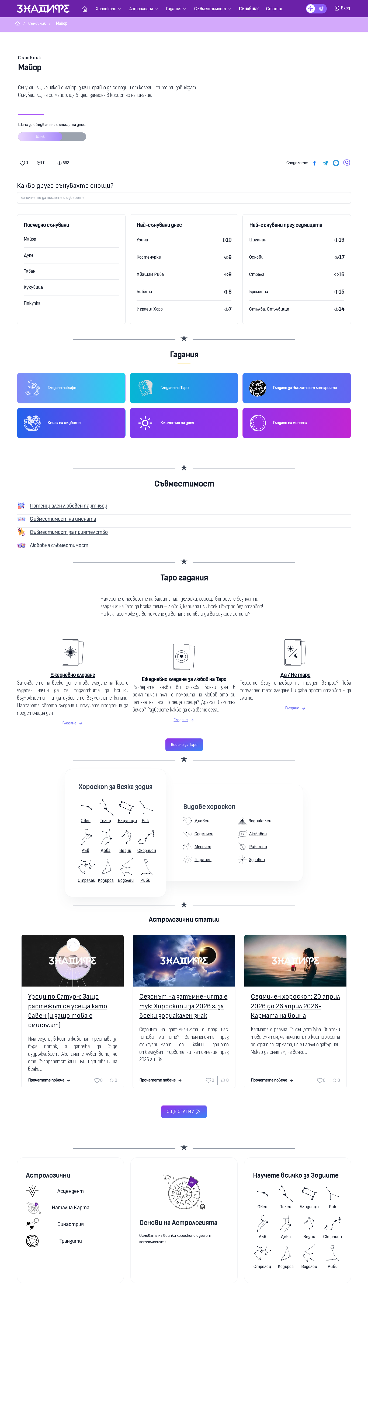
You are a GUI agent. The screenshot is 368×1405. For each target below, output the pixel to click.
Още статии (184, 1111)
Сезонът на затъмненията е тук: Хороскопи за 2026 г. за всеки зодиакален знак (183, 1006)
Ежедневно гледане (72, 675)
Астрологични (48, 1175)
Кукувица (33, 287)
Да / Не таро (295, 675)
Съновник (29, 58)
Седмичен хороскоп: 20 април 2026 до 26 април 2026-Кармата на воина (295, 1006)
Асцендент (55, 1191)
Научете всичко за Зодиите (295, 1175)
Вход (342, 8)
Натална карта (57, 1208)
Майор (30, 239)
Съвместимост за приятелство (69, 532)
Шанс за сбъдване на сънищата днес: (52, 133)
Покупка (32, 303)
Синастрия (55, 1224)
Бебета (144, 291)
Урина (142, 240)
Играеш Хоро (150, 309)
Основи (256, 257)
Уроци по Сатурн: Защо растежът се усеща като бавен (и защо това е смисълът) (67, 1010)
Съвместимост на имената (63, 519)
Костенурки (149, 257)
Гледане (72, 723)
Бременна (258, 291)
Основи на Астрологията (178, 1223)
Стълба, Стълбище (269, 309)
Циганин (257, 240)
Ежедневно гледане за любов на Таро (184, 679)
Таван (29, 271)
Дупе (28, 255)
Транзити (54, 1241)
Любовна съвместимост (59, 545)
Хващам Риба (150, 274)
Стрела (256, 274)
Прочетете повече (49, 1080)
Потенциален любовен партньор (68, 505)
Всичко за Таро (184, 744)
